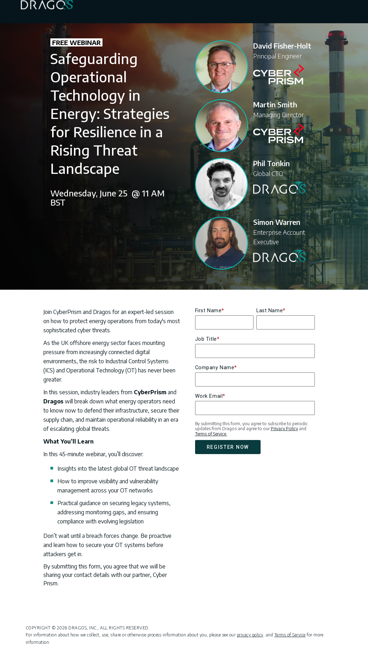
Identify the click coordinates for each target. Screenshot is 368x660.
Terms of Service (290, 634)
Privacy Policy (284, 428)
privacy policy (250, 634)
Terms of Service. (211, 433)
